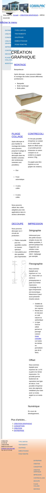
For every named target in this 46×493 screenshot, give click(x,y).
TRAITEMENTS (20, 34)
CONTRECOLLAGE (6, 50)
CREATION (6, 34)
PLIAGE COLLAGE (6, 59)
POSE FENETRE (21, 44)
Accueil (15, 15)
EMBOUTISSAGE (21, 41)
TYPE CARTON (20, 30)
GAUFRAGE (19, 37)
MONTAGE (6, 63)
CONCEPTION (6, 37)
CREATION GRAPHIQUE (29, 15)
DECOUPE (6, 54)
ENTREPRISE (6, 30)
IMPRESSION (6, 47)
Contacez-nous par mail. (8, 448)
